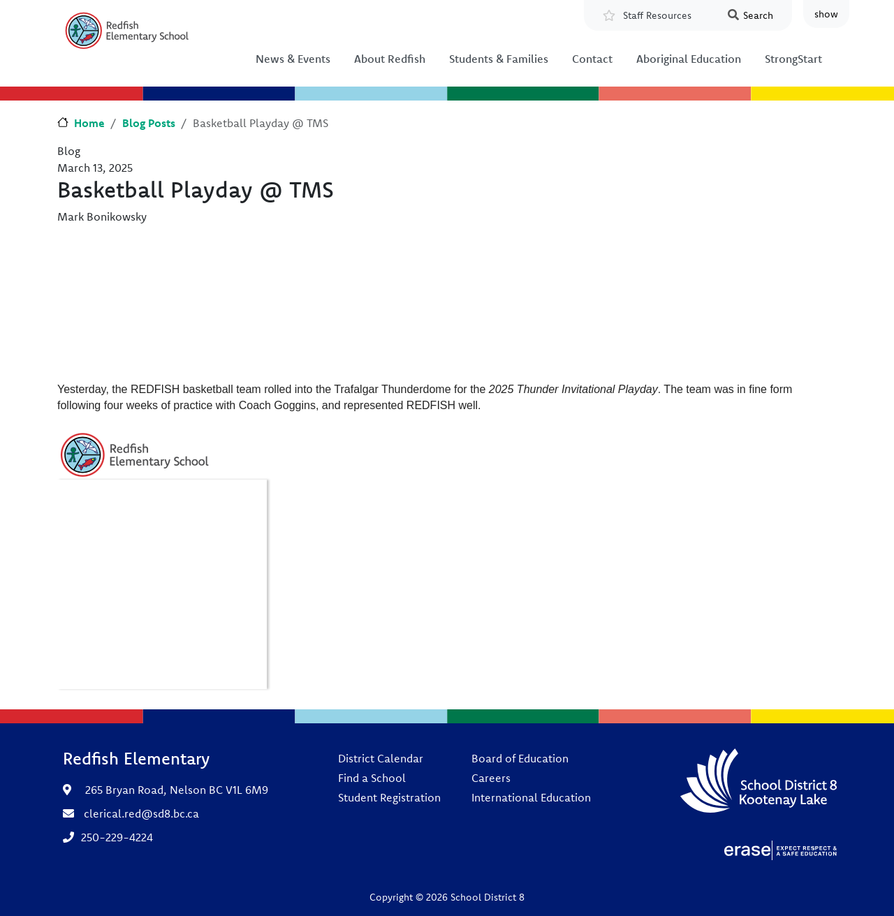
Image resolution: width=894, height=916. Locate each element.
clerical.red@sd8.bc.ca (141, 813)
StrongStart (793, 59)
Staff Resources (657, 15)
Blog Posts (148, 123)
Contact (592, 59)
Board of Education (520, 758)
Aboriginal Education (688, 59)
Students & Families (498, 59)
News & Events (293, 59)
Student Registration (389, 797)
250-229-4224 (117, 837)
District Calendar (380, 758)
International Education (531, 797)
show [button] (826, 14)
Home (89, 123)
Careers (491, 778)
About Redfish (389, 59)
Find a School (372, 778)
